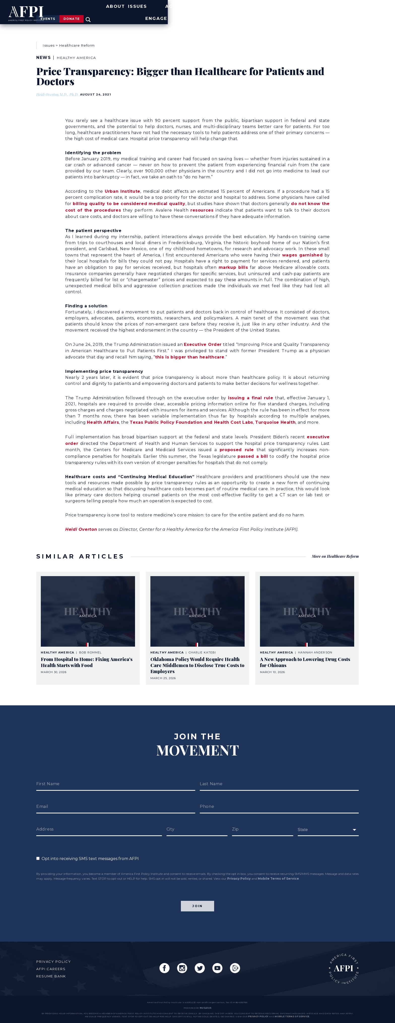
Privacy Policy (239, 871)
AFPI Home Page (340, 965)
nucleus (205, 1008)
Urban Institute (122, 189)
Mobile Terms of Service (278, 871)
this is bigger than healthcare (189, 353)
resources (202, 208)
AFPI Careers (53, 966)
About (212, 16)
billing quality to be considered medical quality (129, 202)
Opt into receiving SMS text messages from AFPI (87, 851)
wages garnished (302, 252)
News (314, 16)
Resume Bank (53, 973)
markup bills (233, 264)
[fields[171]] (328, 822)
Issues (245, 16)
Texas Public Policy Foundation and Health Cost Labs (191, 417)
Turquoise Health (275, 417)
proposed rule (237, 443)
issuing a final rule (250, 393)
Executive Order (203, 341)
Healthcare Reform (76, 45)
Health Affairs (103, 417)
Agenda (281, 16)
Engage (348, 16)
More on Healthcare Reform (333, 548)
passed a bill (253, 449)
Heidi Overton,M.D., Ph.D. (59, 94)
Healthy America (79, 57)
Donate (329, 5)
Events (289, 5)
